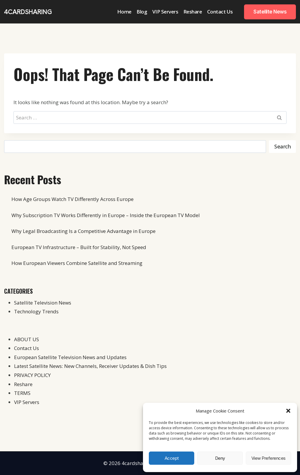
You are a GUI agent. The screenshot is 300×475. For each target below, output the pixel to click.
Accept (172, 458)
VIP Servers (165, 11)
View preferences (268, 458)
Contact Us (220, 11)
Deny (220, 458)
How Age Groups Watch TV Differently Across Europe (72, 199)
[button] (288, 411)
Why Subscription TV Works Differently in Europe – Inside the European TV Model (105, 215)
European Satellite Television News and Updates (70, 357)
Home (124, 11)
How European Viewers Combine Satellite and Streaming (76, 263)
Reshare (192, 11)
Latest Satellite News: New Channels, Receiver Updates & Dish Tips (90, 366)
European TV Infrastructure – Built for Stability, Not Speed (78, 247)
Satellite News (270, 12)
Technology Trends (36, 311)
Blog (142, 11)
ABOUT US (26, 339)
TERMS (22, 393)
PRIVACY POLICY (32, 375)
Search (282, 146)
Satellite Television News (42, 302)
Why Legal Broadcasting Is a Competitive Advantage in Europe (83, 231)
